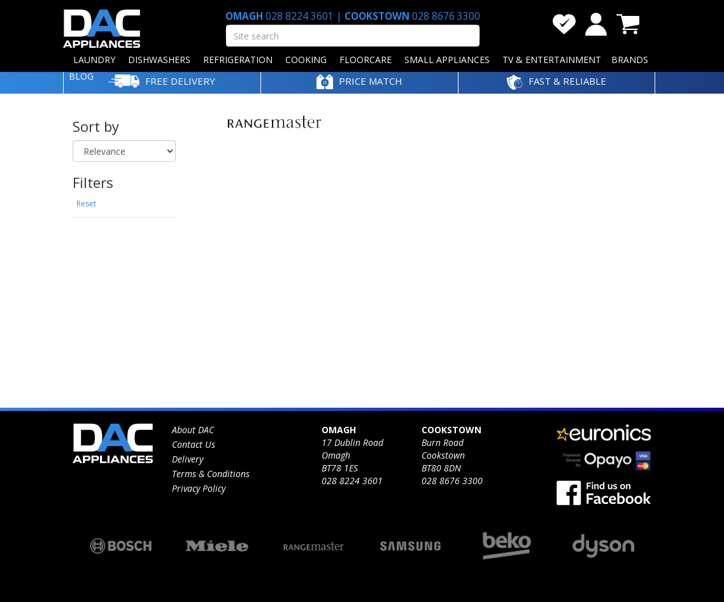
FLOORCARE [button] (365, 60)
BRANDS (629, 60)
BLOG (81, 76)
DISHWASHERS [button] (159, 60)
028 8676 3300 (444, 16)
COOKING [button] (306, 60)
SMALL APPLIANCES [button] (447, 60)
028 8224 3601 (299, 16)
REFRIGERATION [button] (238, 60)
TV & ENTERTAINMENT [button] (551, 60)
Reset (86, 203)
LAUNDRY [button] (94, 60)
